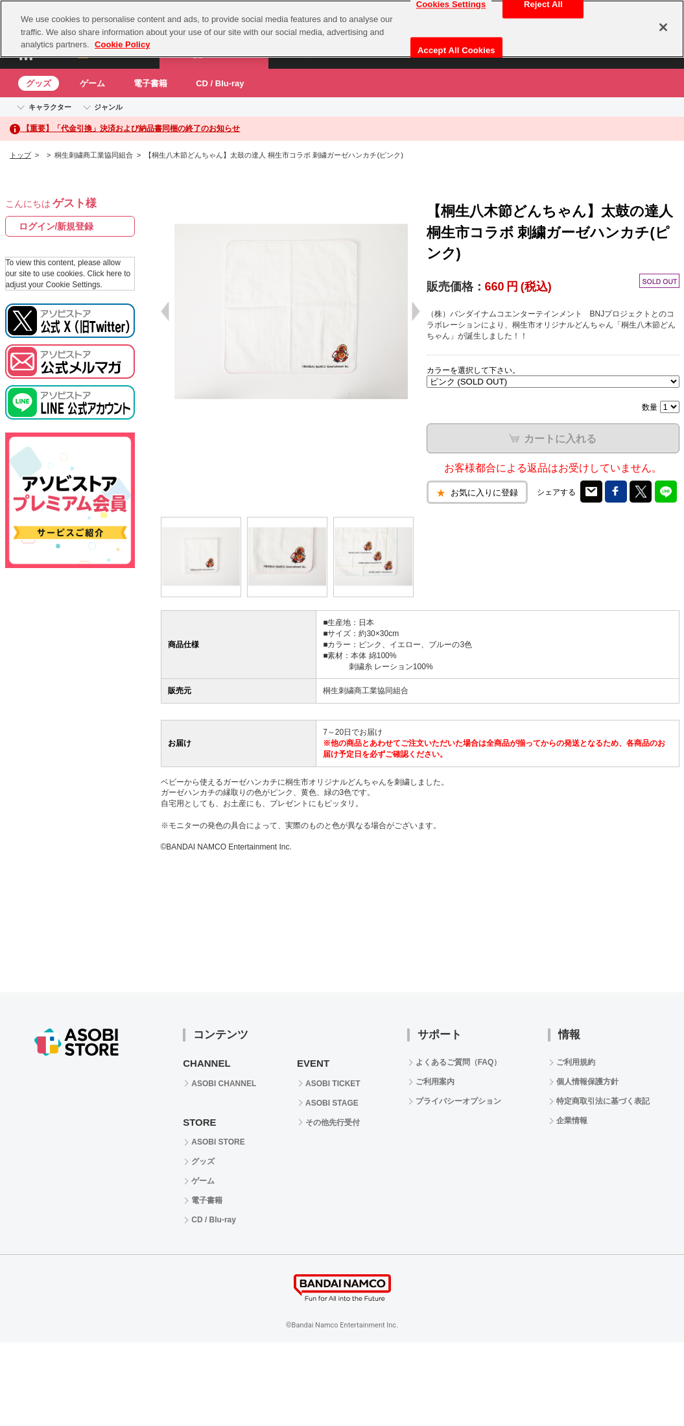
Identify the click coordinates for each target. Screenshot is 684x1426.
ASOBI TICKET (332, 1083)
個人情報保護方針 (587, 1081)
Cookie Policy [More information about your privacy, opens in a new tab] (122, 44)
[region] (342, 29)
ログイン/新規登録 (56, 226)
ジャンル (108, 107)
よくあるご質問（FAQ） (459, 1062)
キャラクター (50, 107)
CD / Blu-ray (220, 83)
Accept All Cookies (456, 50)
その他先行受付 (332, 1122)
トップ (20, 155)
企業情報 (571, 1120)
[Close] (663, 27)
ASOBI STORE (217, 1142)
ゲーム (92, 83)
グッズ (38, 83)
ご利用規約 (575, 1062)
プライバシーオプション (458, 1101)
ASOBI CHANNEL (223, 1083)
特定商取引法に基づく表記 (603, 1101)
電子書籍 (150, 83)
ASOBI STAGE (332, 1103)
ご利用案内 (435, 1081)
